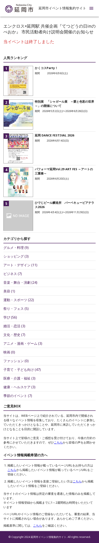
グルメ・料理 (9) (16, 247)
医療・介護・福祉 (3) (19, 378)
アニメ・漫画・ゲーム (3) (22, 343)
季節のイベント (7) (17, 395)
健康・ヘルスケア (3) (19, 387)
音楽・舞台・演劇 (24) (20, 282)
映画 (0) (9, 352)
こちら (58, 442)
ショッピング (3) (16, 256)
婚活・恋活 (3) (14, 326)
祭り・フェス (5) (16, 308)
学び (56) (10, 317)
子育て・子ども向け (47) (22, 369)
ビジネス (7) (12, 273)
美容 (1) (9, 291)
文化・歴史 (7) (14, 334)
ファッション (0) (16, 361)
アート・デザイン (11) (20, 265)
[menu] (91, 8)
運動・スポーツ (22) (18, 300)
